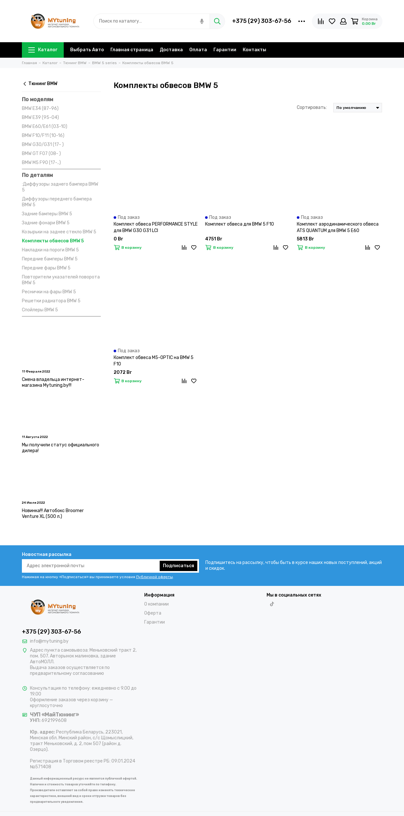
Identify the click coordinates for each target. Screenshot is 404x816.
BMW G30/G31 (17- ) (43, 144)
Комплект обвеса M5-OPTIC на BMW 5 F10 (153, 361)
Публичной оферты (154, 577)
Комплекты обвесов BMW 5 (53, 241)
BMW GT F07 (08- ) (41, 153)
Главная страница (131, 50)
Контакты (254, 50)
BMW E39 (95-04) (40, 117)
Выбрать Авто (87, 50)
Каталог (42, 50)
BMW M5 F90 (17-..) (41, 162)
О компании (156, 604)
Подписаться (178, 565)
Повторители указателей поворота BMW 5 (61, 280)
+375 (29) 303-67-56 (261, 20)
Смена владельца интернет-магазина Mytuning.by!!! (53, 382)
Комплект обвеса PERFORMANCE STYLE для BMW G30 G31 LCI (156, 227)
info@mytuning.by (49, 641)
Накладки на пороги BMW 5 (50, 250)
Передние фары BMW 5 (46, 268)
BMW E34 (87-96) (40, 108)
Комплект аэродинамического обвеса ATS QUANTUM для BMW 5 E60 (338, 227)
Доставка (171, 50)
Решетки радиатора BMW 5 (51, 301)
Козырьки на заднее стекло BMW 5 (59, 232)
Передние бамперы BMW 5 (50, 259)
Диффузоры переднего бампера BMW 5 (57, 202)
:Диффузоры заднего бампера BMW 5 (60, 187)
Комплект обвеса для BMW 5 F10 (239, 224)
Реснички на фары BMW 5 (49, 292)
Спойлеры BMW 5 (40, 310)
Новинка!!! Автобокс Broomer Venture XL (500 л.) (53, 513)
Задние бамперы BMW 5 (47, 214)
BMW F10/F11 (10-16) (43, 135)
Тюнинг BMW (39, 83)
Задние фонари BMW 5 (46, 223)
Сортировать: (312, 107)
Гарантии (224, 50)
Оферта (152, 613)
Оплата (198, 50)
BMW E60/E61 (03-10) (44, 126)
